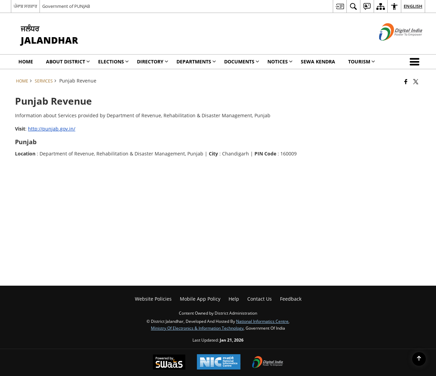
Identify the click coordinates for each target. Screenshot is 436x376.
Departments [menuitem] (196, 61)
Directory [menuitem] (152, 61)
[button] (416, 62)
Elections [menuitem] (113, 61)
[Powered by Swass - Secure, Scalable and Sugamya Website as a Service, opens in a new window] (169, 362)
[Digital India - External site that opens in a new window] (392, 46)
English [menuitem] (413, 6)
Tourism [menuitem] (361, 61)
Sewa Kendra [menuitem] (318, 61)
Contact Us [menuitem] (259, 299)
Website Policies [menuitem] (153, 299)
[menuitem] (339, 6)
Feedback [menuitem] (290, 299)
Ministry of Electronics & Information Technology (197, 328)
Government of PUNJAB (66, 6)
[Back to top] (419, 359)
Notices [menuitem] (280, 61)
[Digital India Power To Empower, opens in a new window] (268, 362)
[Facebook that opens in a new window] (406, 81)
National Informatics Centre (262, 321)
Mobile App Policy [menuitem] (200, 299)
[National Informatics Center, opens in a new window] (219, 362)
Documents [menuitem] (241, 61)
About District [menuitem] (68, 61)
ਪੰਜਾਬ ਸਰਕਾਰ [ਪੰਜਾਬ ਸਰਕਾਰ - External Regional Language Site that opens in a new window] (25, 6)
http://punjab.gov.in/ (51, 128)
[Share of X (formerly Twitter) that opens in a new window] (415, 81)
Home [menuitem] (25, 61)
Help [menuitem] (234, 299)
